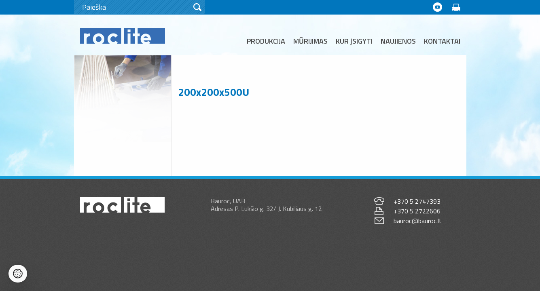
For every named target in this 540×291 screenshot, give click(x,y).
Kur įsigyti (354, 41)
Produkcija (266, 41)
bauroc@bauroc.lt (418, 221)
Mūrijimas (310, 41)
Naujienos (398, 41)
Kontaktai (442, 41)
